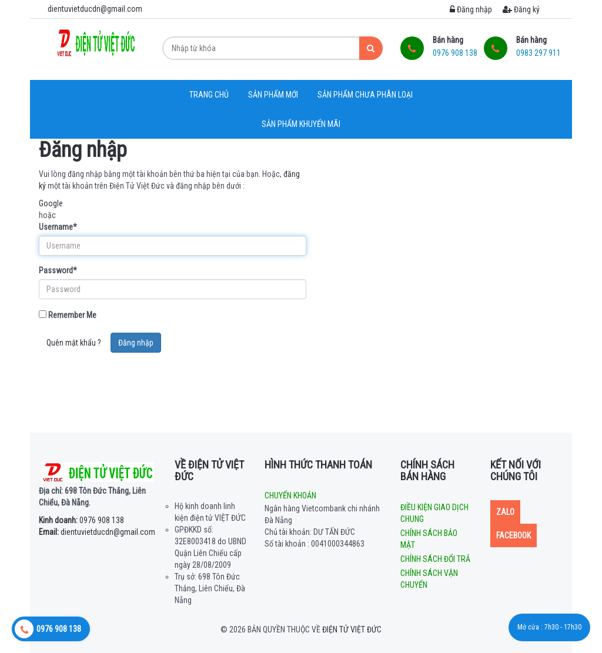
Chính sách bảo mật (428, 539)
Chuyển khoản (290, 495)
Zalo (505, 512)
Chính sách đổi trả (435, 559)
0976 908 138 (81, 520)
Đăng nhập (471, 9)
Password (58, 270)
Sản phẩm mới (273, 94)
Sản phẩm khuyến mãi (301, 124)
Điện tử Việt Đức (352, 629)
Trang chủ (209, 94)
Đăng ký (521, 9)
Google (51, 203)
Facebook (513, 535)
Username (58, 227)
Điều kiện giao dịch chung (434, 513)
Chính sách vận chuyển (429, 579)
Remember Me (67, 315)
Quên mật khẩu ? (73, 342)
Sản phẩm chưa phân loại (365, 94)
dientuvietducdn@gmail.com (97, 532)
